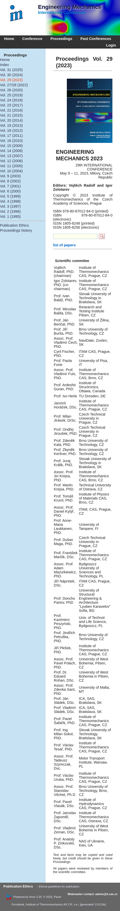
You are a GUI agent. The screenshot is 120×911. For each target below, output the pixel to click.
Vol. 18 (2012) (11, 130)
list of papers (64, 245)
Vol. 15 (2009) (11, 146)
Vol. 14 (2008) (11, 151)
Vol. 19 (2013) (11, 125)
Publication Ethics (14, 225)
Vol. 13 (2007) (11, 156)
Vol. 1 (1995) (10, 216)
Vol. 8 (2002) (10, 181)
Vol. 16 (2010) (11, 141)
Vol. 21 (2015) (11, 115)
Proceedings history (16, 230)
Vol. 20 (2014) (11, 120)
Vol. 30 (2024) (11, 75)
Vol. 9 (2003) (10, 176)
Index (4, 65)
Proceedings (61, 39)
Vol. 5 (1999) (10, 196)
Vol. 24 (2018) (11, 100)
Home (9, 39)
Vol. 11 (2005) (11, 166)
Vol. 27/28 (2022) (14, 85)
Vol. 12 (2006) (11, 161)
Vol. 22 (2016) (11, 110)
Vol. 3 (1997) (10, 206)
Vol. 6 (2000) (10, 191)
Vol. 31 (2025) (11, 70)
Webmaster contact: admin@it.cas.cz (92, 894)
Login (110, 45)
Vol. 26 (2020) (11, 90)
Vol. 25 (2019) (11, 95)
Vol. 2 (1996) (10, 211)
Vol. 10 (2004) (11, 171)
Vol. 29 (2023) (11, 80)
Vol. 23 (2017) (11, 105)
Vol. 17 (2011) (11, 136)
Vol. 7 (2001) (10, 186)
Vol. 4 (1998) (10, 201)
